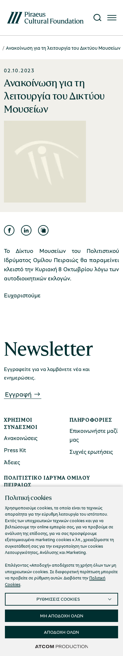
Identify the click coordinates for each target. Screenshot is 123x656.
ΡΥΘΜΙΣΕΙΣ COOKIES (58, 599)
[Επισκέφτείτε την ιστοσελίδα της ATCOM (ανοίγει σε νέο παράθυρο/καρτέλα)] (61, 646)
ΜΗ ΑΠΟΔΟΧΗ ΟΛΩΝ (61, 615)
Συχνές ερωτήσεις (91, 451)
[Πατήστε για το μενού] (112, 18)
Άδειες (12, 462)
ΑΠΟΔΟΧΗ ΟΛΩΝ (61, 632)
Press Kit (15, 450)
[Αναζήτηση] (97, 17)
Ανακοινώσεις (20, 438)
